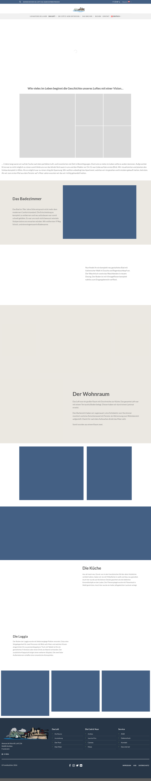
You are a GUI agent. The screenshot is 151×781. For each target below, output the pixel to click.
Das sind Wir (88, 16)
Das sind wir (125, 747)
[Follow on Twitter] (77, 765)
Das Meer (58, 747)
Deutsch (127, 2)
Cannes (90, 742)
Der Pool (58, 742)
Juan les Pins (92, 738)
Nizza (90, 747)
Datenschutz (125, 738)
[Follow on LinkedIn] (81, 765)
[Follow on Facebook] (113, 2)
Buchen (98, 16)
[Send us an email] (117, 2)
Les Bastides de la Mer (38, 16)
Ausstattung (59, 738)
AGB (123, 734)
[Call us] (119, 2)
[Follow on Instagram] (115, 2)
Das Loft (53, 16)
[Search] (20, 1)
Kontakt (106, 16)
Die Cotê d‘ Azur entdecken (69, 16)
